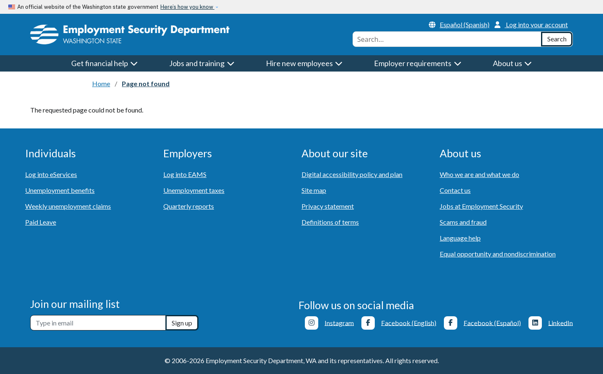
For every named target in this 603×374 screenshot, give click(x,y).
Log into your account (531, 24)
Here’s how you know (187, 7)
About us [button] (512, 63)
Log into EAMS (184, 174)
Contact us (455, 190)
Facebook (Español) (492, 322)
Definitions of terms (330, 222)
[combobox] (447, 39)
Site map (314, 190)
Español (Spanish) (459, 24)
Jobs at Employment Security (481, 206)
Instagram (339, 322)
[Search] (556, 39)
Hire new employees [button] (304, 63)
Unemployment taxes (193, 190)
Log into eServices (51, 174)
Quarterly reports (188, 206)
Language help (460, 238)
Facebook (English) (408, 322)
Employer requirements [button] (417, 63)
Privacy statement (328, 206)
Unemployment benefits (60, 190)
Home (101, 83)
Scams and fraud (463, 222)
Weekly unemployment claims (68, 206)
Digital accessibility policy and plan (352, 174)
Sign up (182, 323)
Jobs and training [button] (201, 63)
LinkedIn (560, 322)
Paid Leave (40, 222)
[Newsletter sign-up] (98, 322)
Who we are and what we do (479, 174)
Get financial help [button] (104, 63)
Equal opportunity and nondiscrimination (498, 254)
